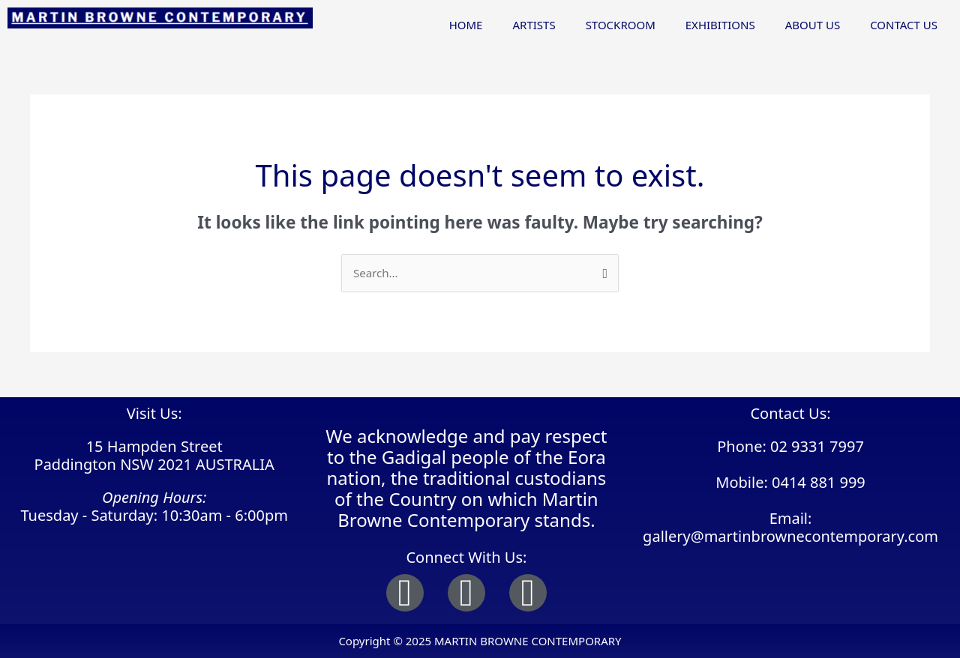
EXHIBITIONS (720, 24)
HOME (466, 24)
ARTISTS (533, 24)
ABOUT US (812, 24)
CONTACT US (904, 24)
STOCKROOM (621, 24)
